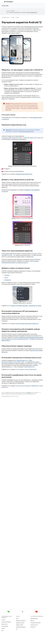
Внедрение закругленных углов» (26, 131)
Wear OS (32, 620)
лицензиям (29, 392)
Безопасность (5, 624)
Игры (17, 618)
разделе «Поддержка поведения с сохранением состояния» (26, 305)
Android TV (33, 627)
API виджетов (32, 26)
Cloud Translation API (31, 12)
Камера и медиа (19, 624)
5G (16, 629)
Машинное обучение (20, 620)
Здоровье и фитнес (20, 622)
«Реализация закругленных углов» (24, 174)
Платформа (5, 5)
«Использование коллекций (26, 369)
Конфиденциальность (21, 627)
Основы (12, 17)
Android (3, 619)
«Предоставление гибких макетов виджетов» (27, 323)
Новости (3, 628)
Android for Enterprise (6, 622)
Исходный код (5, 626)
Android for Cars (34, 624)
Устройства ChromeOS (35, 622)
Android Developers (5, 17)
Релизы (17, 17)
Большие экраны (34, 618)
